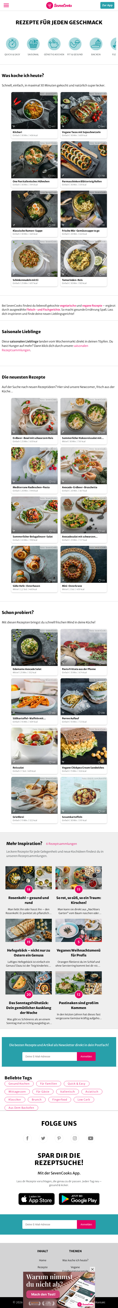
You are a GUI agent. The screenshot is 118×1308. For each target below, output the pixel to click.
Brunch (37, 1099)
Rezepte (43, 1267)
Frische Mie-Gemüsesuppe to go (80, 230)
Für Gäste (42, 1091)
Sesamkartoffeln (72, 817)
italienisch (67, 1091)
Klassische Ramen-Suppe (28, 230)
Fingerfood (59, 1099)
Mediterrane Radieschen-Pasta (31, 487)
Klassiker (15, 1099)
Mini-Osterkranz (72, 585)
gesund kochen (19, 1083)
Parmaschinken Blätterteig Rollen (82, 181)
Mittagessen (17, 1091)
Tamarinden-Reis (72, 280)
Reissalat (18, 767)
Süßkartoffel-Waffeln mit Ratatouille (28, 718)
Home (42, 1260)
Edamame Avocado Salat (27, 669)
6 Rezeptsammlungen (61, 844)
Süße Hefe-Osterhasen (26, 585)
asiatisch (91, 1091)
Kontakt (100, 1302)
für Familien (48, 1083)
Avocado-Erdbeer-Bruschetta (79, 487)
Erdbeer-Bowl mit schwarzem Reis (33, 438)
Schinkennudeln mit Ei (25, 280)
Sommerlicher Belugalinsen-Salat (33, 536)
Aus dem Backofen (21, 1107)
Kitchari (17, 132)
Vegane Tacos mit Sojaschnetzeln (81, 132)
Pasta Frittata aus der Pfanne (79, 669)
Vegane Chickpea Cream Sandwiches (83, 767)
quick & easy (76, 1083)
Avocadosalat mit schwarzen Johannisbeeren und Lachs (78, 537)
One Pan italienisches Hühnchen (31, 181)
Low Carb (84, 1099)
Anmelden (86, 1056)
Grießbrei (18, 817)
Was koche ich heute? (75, 1260)
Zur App (107, 5)
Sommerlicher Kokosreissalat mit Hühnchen (81, 438)
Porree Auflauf (70, 718)
